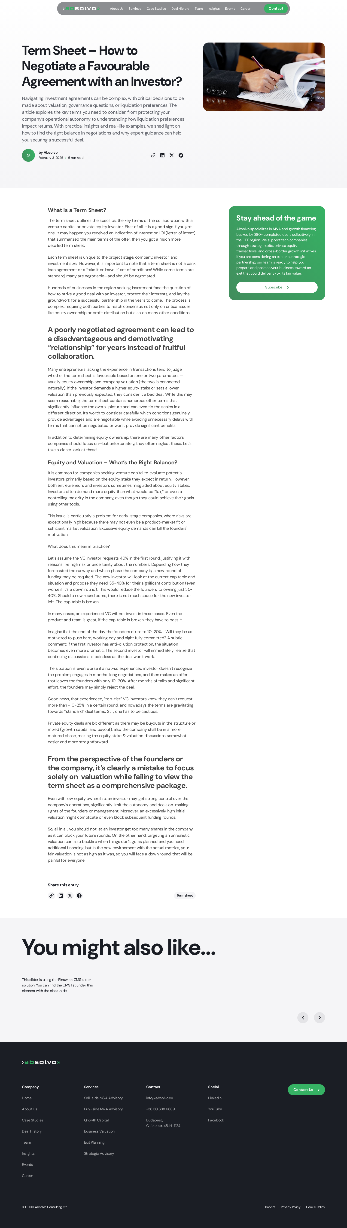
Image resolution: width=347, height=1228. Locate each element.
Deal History (180, 8)
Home (27, 1098)
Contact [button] (276, 8)
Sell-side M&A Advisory (103, 1098)
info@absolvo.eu (159, 1098)
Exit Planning (94, 1142)
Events (230, 8)
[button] (277, 287)
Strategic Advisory (99, 1153)
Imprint (270, 1207)
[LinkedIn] (162, 155)
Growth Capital (96, 1120)
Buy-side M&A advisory (103, 1109)
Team (199, 8)
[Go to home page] (41, 1062)
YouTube (215, 1109)
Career (245, 8)
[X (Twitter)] (171, 155)
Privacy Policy (291, 1207)
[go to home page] (81, 8)
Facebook (216, 1120)
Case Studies (156, 8)
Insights (213, 8)
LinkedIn (214, 1098)
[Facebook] (181, 155)
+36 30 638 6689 (160, 1109)
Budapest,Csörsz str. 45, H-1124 (163, 1123)
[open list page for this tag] (185, 895)
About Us (116, 8)
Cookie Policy (315, 1207)
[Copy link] (153, 155)
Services (135, 8)
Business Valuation (99, 1131)
